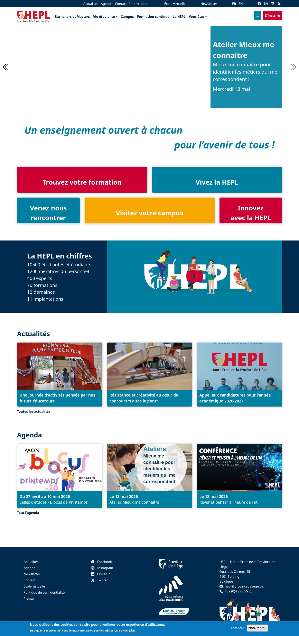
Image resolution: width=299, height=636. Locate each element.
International (139, 3)
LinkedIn (101, 574)
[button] (4, 67)
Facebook (101, 562)
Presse (29, 598)
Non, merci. (257, 628)
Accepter (237, 629)
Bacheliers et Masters (72, 16)
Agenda (107, 3)
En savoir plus (125, 631)
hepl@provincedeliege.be (244, 586)
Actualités (90, 3)
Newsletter (208, 3)
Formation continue (153, 16)
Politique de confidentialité (44, 592)
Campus (127, 16)
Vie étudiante (104, 16)
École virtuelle (175, 3)
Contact (121, 3)
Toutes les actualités (33, 411)
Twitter (99, 580)
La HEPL (179, 16)
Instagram (102, 568)
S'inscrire (272, 15)
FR (234, 3)
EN (241, 3)
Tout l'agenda (28, 512)
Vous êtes (197, 16)
